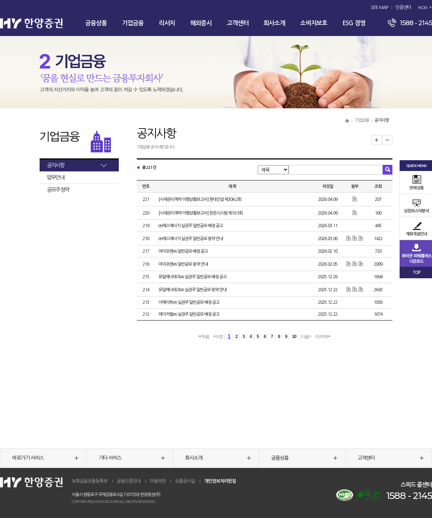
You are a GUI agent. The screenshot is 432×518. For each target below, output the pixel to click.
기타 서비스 (132, 457)
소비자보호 (313, 23)
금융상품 (96, 23)
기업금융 (133, 23)
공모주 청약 (58, 189)
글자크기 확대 (377, 140)
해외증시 (201, 23)
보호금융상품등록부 (89, 481)
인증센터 (403, 7)
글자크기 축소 (387, 140)
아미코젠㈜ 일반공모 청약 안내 (183, 264)
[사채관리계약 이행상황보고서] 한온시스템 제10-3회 (200, 213)
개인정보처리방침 (220, 481)
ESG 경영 (353, 23)
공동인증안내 (128, 481)
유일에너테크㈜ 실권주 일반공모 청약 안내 (192, 290)
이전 (218, 336)
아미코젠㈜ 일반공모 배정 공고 (183, 251)
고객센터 (237, 23)
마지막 (322, 336)
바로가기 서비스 (45, 457)
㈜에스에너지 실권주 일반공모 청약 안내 (190, 239)
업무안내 (55, 177)
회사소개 (274, 23)
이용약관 (158, 481)
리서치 (167, 23)
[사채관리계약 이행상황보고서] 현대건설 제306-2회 (199, 199)
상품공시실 (185, 481)
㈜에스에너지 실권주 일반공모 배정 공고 (190, 226)
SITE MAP (379, 7)
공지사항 (55, 165)
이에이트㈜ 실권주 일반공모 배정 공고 (188, 302)
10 (294, 336)
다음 (306, 336)
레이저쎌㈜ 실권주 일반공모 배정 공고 (188, 314)
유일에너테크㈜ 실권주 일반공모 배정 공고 (192, 277)
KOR (422, 7)
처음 (203, 336)
